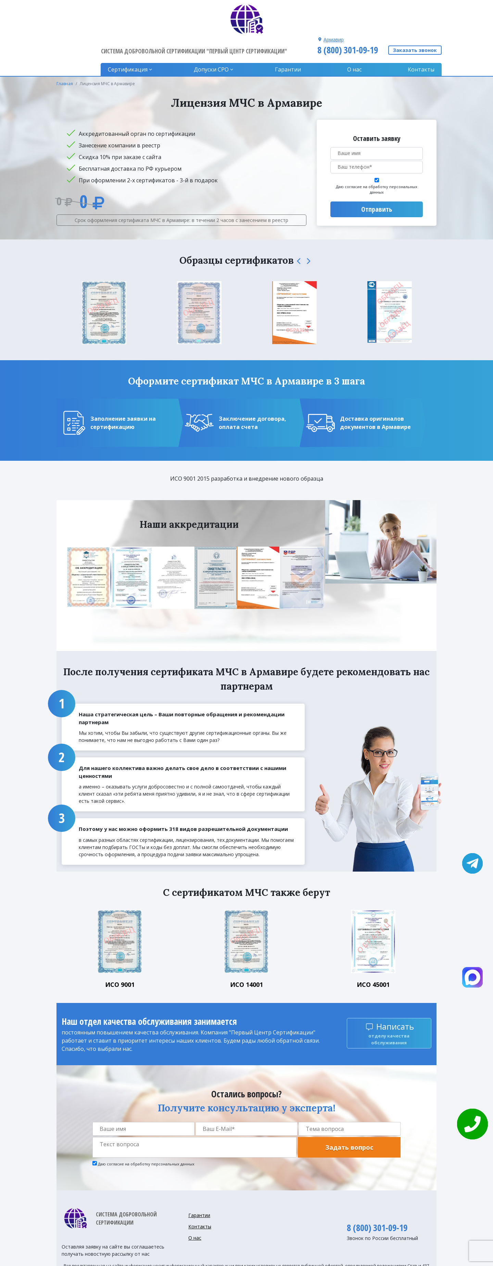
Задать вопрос (349, 1115)
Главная (64, 52)
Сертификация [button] (130, 37)
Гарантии (289, 37)
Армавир (333, 7)
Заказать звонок (415, 18)
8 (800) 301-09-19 (346, 18)
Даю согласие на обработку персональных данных (376, 157)
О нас (355, 37)
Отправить (376, 177)
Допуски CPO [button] (212, 37)
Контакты (421, 37)
